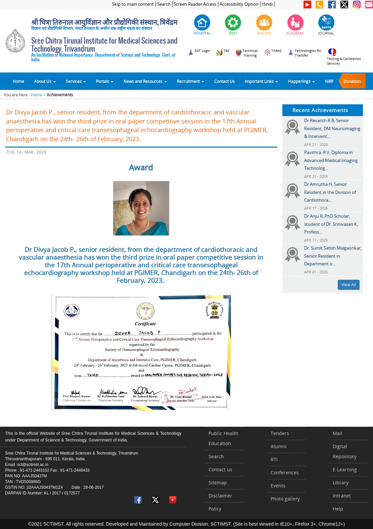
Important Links (261, 81)
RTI (274, 459)
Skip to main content (133, 4)
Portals (104, 81)
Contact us (220, 469)
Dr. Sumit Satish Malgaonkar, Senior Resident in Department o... (333, 256)
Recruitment (190, 81)
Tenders (280, 433)
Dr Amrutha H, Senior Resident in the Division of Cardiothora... (330, 192)
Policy (214, 509)
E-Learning (345, 469)
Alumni (279, 446)
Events (278, 485)
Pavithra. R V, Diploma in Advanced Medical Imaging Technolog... (331, 160)
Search (164, 4)
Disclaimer (220, 495)
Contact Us (224, 81)
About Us (45, 81)
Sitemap (217, 482)
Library (340, 482)
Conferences (285, 472)
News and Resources (145, 81)
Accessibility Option (239, 4)
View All (348, 284)
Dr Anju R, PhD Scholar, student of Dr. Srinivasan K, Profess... (331, 224)
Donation (352, 81)
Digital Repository (345, 451)
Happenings (301, 81)
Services (76, 81)
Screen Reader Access (195, 4)
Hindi (267, 4)
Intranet (342, 495)
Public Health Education (223, 438)
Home (18, 81)
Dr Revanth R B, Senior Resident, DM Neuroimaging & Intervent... (332, 128)
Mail (337, 433)
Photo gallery (285, 498)
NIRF (329, 81)
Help (338, 509)
